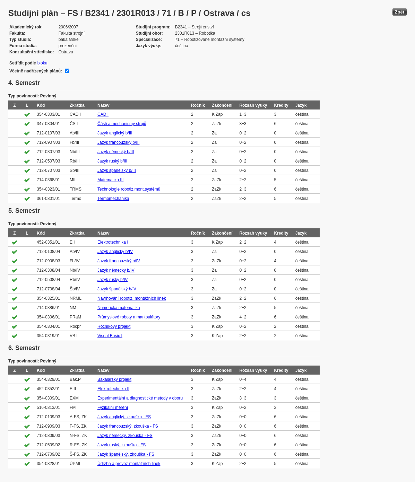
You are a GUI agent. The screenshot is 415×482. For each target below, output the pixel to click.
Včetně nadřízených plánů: (35, 71)
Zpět (399, 12)
